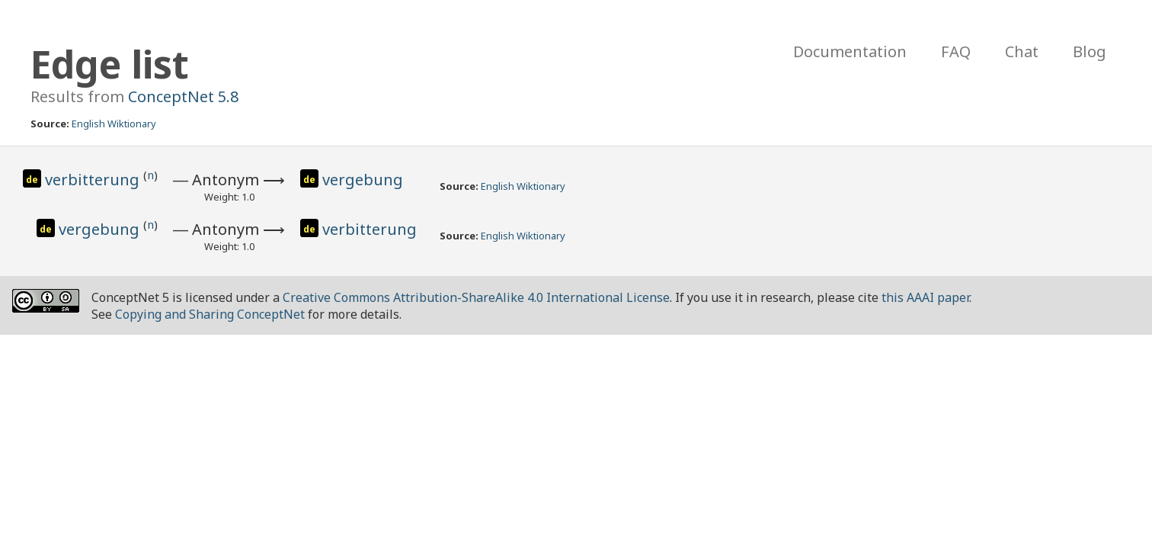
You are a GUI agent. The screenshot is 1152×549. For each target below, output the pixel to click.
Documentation (850, 51)
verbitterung (94, 179)
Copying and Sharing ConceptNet (210, 314)
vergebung (362, 179)
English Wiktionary (114, 123)
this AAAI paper (925, 297)
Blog (1089, 51)
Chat (1021, 51)
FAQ (956, 51)
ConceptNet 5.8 (183, 96)
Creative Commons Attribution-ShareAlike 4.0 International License (476, 297)
